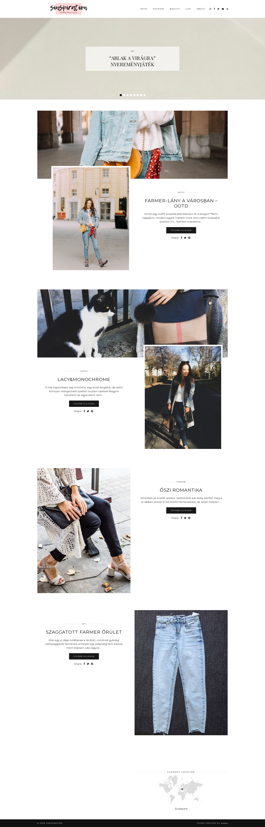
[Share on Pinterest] (189, 238)
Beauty (175, 9)
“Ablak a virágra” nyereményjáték (132, 61)
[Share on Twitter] (185, 238)
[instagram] (210, 9)
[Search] (227, 9)
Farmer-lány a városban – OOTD (181, 203)
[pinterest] (218, 9)
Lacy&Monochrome (83, 379)
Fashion (158, 9)
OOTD (144, 9)
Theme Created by (212, 823)
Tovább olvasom (181, 230)
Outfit (181, 192)
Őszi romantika (181, 490)
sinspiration (54, 823)
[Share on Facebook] (181, 238)
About (201, 9)
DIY (84, 624)
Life (188, 9)
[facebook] (214, 9)
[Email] (223, 9)
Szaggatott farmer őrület (84, 632)
